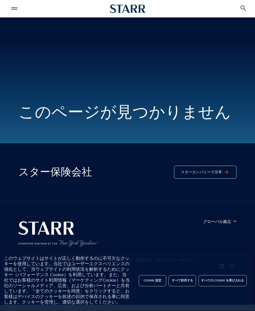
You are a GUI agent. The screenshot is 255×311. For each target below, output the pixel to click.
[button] (15, 8)
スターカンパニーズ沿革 (205, 172)
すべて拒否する (182, 280)
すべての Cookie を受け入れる (222, 280)
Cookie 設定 (152, 280)
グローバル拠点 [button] (220, 221)
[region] (127, 281)
